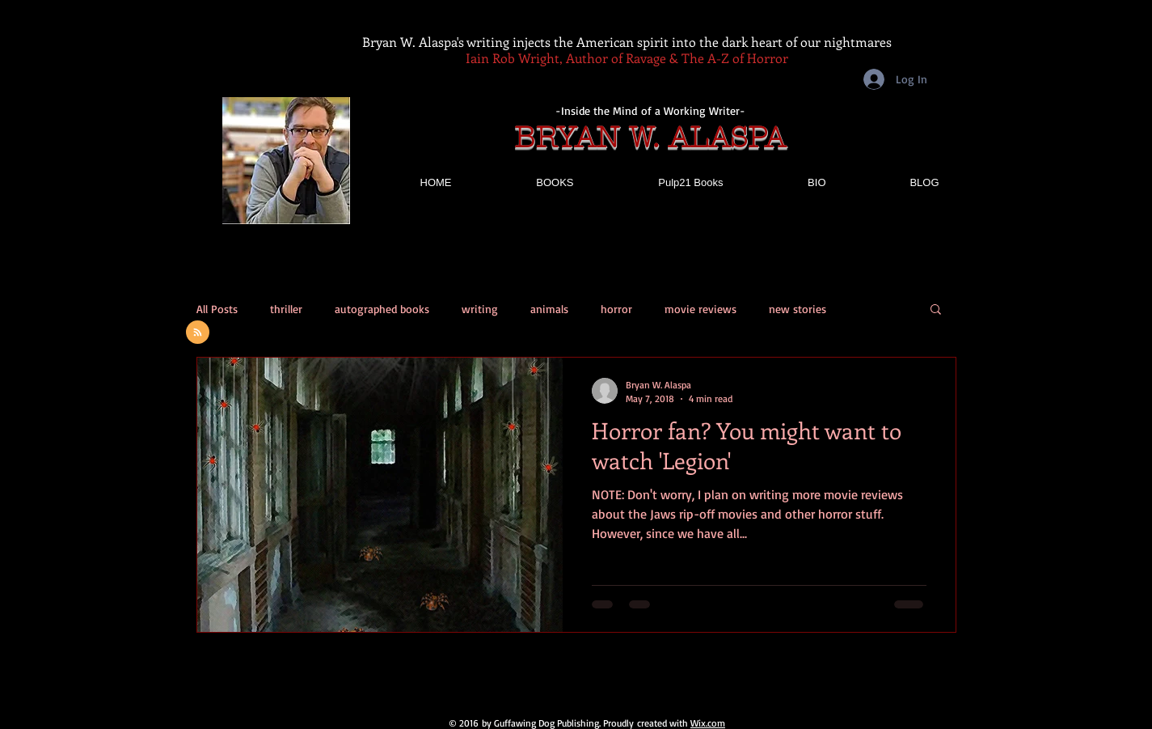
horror (616, 309)
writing (480, 309)
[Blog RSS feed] (197, 332)
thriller (286, 309)
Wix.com (707, 723)
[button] (935, 310)
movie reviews (700, 309)
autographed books (382, 309)
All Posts (217, 309)
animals (549, 309)
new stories (797, 309)
